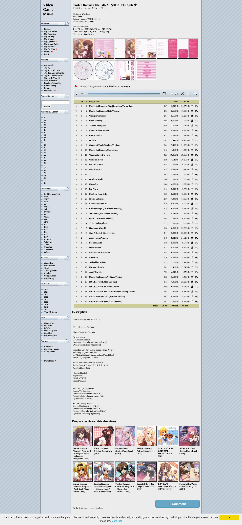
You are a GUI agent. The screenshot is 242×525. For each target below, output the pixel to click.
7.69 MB (174, 174)
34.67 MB (185, 106)
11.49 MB (186, 277)
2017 (46, 309)
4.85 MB (174, 184)
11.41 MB (174, 267)
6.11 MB (174, 248)
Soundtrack (89, 34)
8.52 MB (174, 169)
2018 (46, 307)
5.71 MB (174, 262)
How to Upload (50, 331)
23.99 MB (185, 233)
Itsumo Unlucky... (97, 199)
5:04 (165, 291)
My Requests (49, 46)
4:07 (165, 106)
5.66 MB (174, 111)
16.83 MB (185, 111)
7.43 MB (174, 145)
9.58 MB (174, 233)
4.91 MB (174, 150)
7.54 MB (174, 160)
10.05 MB (174, 155)
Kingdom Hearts (51, 349)
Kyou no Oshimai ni (98, 204)
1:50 (165, 243)
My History (49, 36)
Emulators (48, 347)
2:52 (165, 223)
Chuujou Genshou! (97, 116)
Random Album (51, 83)
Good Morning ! (96, 121)
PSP (46, 237)
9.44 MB (186, 262)
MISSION (93, 257)
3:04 (165, 145)
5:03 (165, 301)
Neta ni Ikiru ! (95, 169)
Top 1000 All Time (52, 70)
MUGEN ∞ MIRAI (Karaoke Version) (105, 301)
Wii (45, 207)
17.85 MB (185, 199)
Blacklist (48, 333)
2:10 (165, 204)
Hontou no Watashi (97, 228)
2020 (46, 302)
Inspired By (49, 278)
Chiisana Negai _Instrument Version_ (105, 208)
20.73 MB (185, 218)
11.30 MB (174, 291)
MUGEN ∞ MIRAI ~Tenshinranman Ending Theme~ (112, 291)
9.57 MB (186, 243)
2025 (46, 289)
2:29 (165, 272)
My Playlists (50, 49)
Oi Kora (92, 140)
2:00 (165, 179)
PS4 (46, 232)
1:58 (165, 194)
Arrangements (50, 271)
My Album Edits (51, 44)
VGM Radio (49, 352)
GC (45, 204)
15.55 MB (185, 204)
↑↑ (90, 174)
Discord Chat (51, 90)
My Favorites (50, 34)
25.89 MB (185, 282)
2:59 (165, 125)
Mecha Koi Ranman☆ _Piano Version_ (106, 277)
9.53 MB (174, 296)
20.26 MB (185, 160)
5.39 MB (174, 189)
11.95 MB (186, 272)
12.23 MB (185, 116)
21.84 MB (185, 213)
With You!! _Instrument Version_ (103, 213)
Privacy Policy (50, 336)
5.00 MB (174, 243)
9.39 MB (174, 106)
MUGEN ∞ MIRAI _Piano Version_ (104, 287)
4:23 (165, 155)
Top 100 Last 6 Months (54, 73)
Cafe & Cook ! (95, 135)
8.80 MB (174, 228)
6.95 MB (174, 252)
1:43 (165, 150)
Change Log (104, 31)
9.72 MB (186, 257)
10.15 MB (185, 140)
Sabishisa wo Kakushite (99, 252)
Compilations (50, 276)
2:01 (165, 140)
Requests (48, 88)
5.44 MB (174, 140)
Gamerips (48, 263)
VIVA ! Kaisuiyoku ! (98, 223)
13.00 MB (185, 179)
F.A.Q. (47, 328)
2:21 (165, 248)
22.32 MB (185, 228)
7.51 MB (174, 125)
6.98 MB (174, 287)
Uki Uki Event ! (96, 164)
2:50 (165, 199)
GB (45, 214)
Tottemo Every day (97, 125)
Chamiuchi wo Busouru (99, 155)
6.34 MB (174, 272)
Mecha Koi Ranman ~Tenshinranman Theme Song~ (111, 106)
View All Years (50, 312)
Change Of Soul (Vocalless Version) (104, 145)
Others (47, 252)
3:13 (165, 213)
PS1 (46, 224)
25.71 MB (185, 135)
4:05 (165, 130)
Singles (47, 268)
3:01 (165, 174)
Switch (47, 212)
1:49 (165, 189)
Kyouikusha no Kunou (99, 130)
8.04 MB (174, 213)
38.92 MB (185, 301)
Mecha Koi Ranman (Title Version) (104, 111)
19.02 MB (185, 164)
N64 (46, 202)
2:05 (165, 111)
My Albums (49, 39)
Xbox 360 (48, 247)
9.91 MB (186, 287)
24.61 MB (185, 238)
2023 (46, 294)
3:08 (165, 121)
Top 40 (47, 68)
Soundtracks (49, 266)
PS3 (46, 229)
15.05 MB (185, 194)
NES (46, 196)
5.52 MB (174, 194)
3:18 (165, 169)
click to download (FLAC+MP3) (116, 86)
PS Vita (47, 239)
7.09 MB (174, 164)
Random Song (50, 85)
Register (47, 29)
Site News (48, 325)
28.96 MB (185, 155)
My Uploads (50, 41)
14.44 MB (185, 150)
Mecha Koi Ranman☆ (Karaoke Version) (107, 296)
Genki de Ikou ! (96, 160)
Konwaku (93, 184)
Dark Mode (50, 361)
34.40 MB (185, 296)
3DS (46, 222)
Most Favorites (50, 80)
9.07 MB (186, 184)
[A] (59, 83)
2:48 (165, 164)
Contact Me (49, 323)
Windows (48, 242)
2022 (46, 297)
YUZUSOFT (90, 21)
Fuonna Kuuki (95, 243)
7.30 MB (174, 223)
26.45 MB (185, 130)
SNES (46, 199)
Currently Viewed (51, 78)
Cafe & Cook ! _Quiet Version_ (102, 233)
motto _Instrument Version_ (101, 218)
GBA (46, 217)
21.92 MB (185, 145)
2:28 (165, 208)
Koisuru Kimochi (96, 267)
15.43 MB (185, 208)
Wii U (46, 209)
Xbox (46, 244)
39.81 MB (185, 291)
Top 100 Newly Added (53, 75)
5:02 (165, 267)
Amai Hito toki (95, 272)
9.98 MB (174, 130)
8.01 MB (174, 121)
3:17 (165, 282)
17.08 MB (185, 223)
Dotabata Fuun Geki (98, 194)
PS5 (46, 234)
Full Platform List (52, 194)
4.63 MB (174, 257)
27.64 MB (185, 267)
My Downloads (50, 31)
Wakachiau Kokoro (97, 262)
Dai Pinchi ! (94, 189)
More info (116, 521)
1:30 (165, 257)
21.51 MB (185, 169)
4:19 (165, 135)
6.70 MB (174, 208)
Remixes (47, 273)
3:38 (165, 228)
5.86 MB (174, 204)
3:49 (165, 238)
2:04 (165, 116)
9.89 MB (174, 135)
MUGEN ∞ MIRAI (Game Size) (103, 282)
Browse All (48, 65)
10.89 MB (185, 248)
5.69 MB (174, 179)
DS (45, 219)
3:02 (165, 218)
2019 (46, 304)
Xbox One (48, 250)
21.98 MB (185, 121)
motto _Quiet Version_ (99, 238)
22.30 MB (185, 174)
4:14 (165, 233)
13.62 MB (185, 189)
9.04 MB (174, 238)
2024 (46, 292)
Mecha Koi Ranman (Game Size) (103, 150)
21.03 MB (185, 125)
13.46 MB (185, 252)
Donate (48, 52)
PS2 (46, 227)
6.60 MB (174, 277)
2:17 (165, 262)
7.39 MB (174, 199)
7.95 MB (174, 282)
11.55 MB (174, 301)
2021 (46, 299)
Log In (47, 54)
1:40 (165, 184)
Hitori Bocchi (95, 248)
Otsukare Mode (96, 179)
